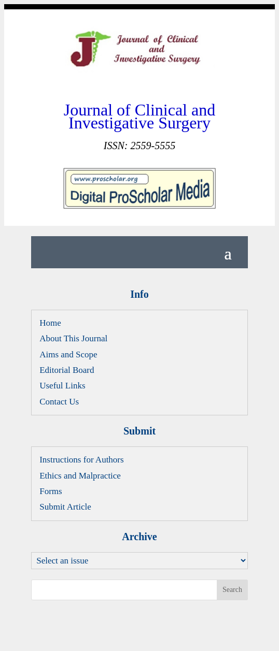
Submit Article (65, 507)
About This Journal (73, 338)
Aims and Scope (68, 354)
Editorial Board (66, 370)
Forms (50, 491)
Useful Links (62, 385)
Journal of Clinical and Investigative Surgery (139, 116)
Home (50, 323)
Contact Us (59, 402)
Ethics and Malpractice (80, 476)
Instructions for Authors (81, 460)
